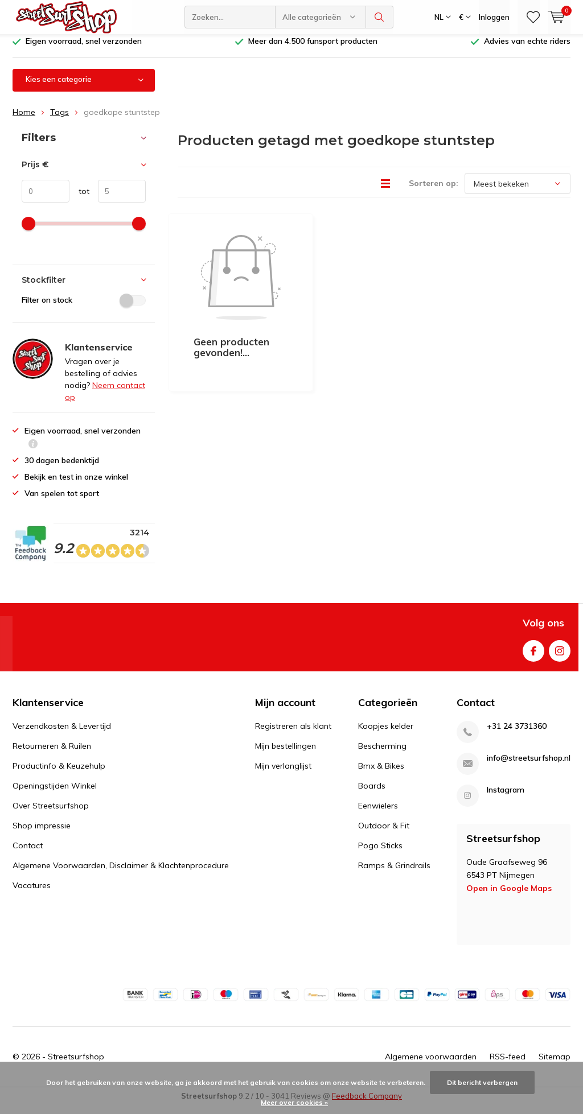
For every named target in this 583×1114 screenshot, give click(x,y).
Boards (371, 794)
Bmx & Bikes (381, 774)
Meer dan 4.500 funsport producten (312, 49)
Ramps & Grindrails (394, 874)
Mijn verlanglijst (283, 774)
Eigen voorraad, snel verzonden (84, 49)
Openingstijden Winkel (55, 794)
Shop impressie (42, 834)
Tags (59, 120)
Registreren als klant (293, 734)
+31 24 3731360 (517, 735)
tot (79, 200)
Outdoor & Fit (383, 834)
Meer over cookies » (294, 1102)
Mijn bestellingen (285, 754)
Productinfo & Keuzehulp (59, 774)
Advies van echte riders (527, 49)
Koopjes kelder (385, 734)
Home (24, 120)
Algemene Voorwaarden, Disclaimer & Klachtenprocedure (121, 874)
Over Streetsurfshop (51, 814)
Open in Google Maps (509, 897)
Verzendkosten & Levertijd (62, 734)
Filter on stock (84, 308)
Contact (28, 854)
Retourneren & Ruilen (52, 754)
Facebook (533, 656)
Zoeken (379, 17)
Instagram (559, 656)
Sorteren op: (433, 192)
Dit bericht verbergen (482, 1082)
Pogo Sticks (380, 854)
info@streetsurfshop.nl (528, 766)
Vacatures (32, 894)
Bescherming (382, 754)
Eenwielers (378, 814)
